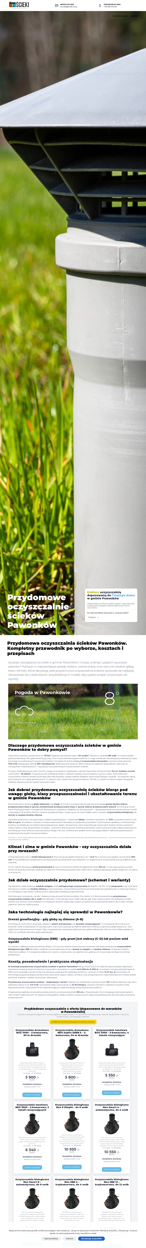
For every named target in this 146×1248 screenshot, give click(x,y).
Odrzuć (69, 1239)
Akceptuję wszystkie (91, 1239)
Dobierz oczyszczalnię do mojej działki (73, 1022)
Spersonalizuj (51, 1239)
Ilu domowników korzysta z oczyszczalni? (108, 613)
